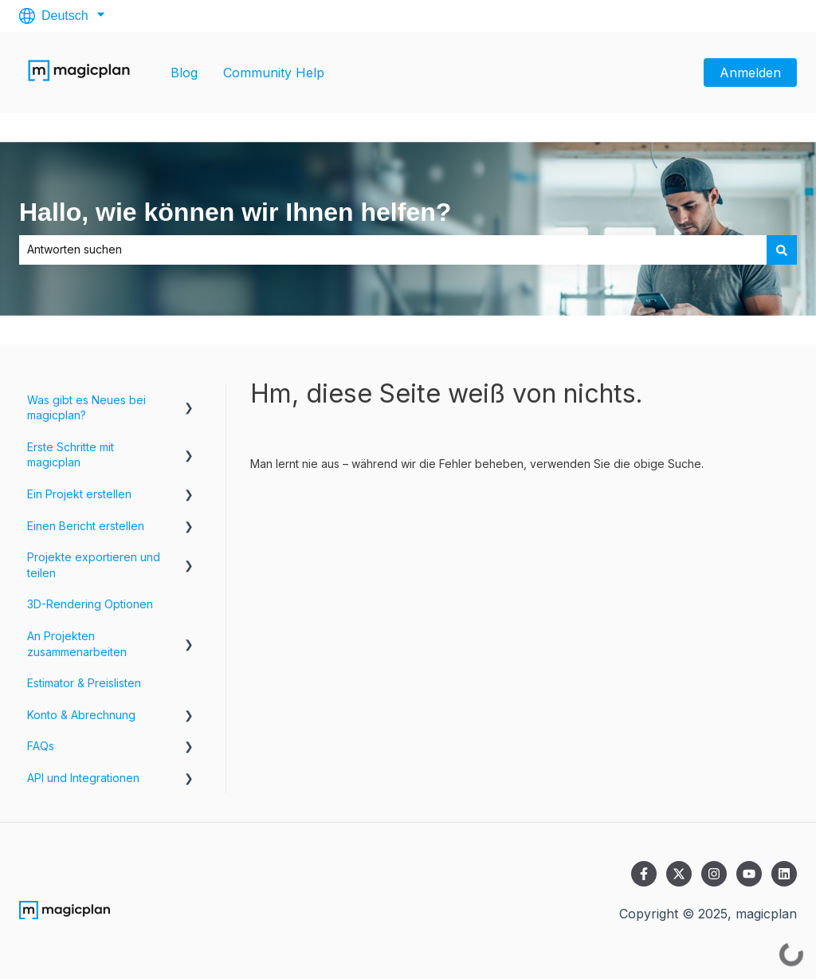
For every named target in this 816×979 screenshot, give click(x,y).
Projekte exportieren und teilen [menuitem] (93, 565)
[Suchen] (782, 249)
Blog (184, 73)
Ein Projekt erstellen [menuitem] (79, 494)
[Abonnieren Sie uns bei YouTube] (749, 874)
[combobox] (393, 249)
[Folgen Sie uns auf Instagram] (714, 874)
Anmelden (750, 73)
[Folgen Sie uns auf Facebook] (644, 874)
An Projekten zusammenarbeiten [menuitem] (77, 644)
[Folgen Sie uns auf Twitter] (679, 874)
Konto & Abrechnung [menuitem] (81, 714)
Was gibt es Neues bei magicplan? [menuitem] (86, 408)
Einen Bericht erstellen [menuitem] (85, 526)
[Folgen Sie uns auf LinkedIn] (784, 874)
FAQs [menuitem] (40, 746)
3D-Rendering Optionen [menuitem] (90, 604)
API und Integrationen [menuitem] (83, 777)
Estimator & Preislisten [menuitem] (84, 683)
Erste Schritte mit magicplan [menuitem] (70, 455)
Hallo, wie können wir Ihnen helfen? (235, 212)
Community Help (273, 73)
